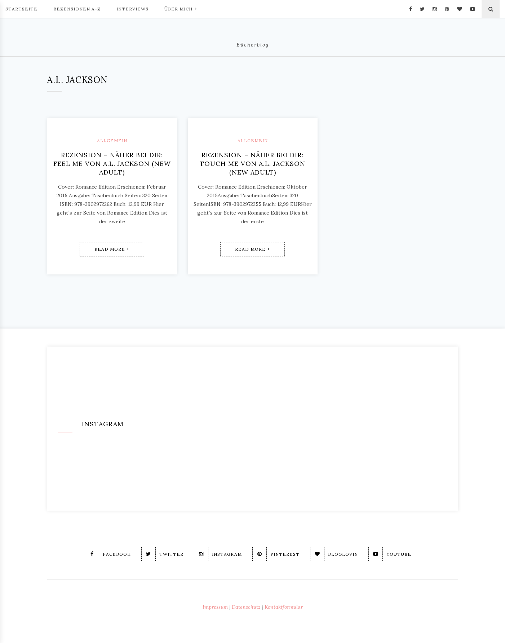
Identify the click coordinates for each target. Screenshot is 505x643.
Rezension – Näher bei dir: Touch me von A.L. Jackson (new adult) (252, 163)
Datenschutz (246, 607)
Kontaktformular (284, 607)
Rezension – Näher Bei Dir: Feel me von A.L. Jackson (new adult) (112, 163)
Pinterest (276, 554)
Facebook (108, 554)
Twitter (162, 554)
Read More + (111, 249)
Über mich (181, 8)
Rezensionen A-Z (77, 9)
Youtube (389, 554)
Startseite (21, 9)
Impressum (215, 607)
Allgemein (112, 140)
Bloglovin (334, 554)
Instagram (218, 554)
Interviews (132, 9)
